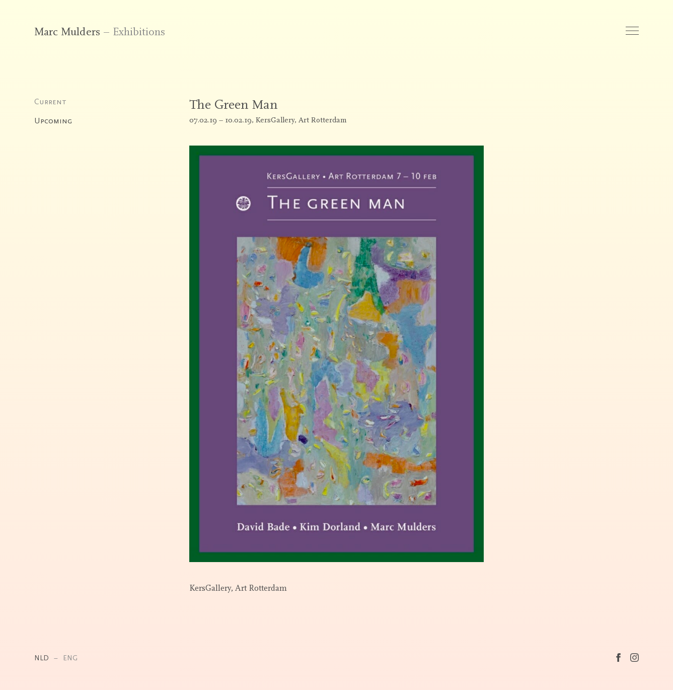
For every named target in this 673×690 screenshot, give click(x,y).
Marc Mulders (67, 32)
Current (50, 101)
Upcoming (53, 120)
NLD (41, 658)
